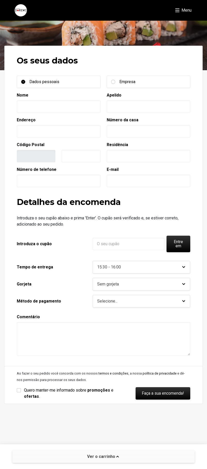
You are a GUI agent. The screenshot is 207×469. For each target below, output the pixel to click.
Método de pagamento (39, 301)
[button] (141, 267)
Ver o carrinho (103, 456)
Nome (22, 95)
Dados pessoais (44, 81)
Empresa (127, 81)
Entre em (178, 243)
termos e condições (113, 373)
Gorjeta (24, 284)
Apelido (114, 95)
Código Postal (30, 144)
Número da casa (122, 119)
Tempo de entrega (35, 267)
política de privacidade (160, 373)
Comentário (28, 316)
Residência (117, 144)
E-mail (113, 169)
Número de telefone (36, 169)
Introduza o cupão (34, 243)
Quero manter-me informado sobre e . (69, 393)
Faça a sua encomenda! (163, 393)
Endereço (26, 119)
